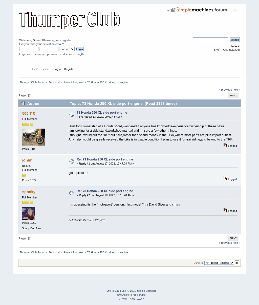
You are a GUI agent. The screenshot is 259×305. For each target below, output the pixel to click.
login (55, 40)
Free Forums (138, 294)
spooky (28, 192)
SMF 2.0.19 (113, 290)
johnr (27, 160)
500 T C (29, 113)
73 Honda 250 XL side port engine (102, 112)
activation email (52, 44)
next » (237, 89)
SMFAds (122, 294)
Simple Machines (146, 290)
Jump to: (199, 262)
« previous (225, 89)
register (66, 40)
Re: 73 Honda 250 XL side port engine (105, 159)
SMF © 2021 (129, 290)
